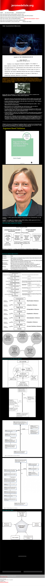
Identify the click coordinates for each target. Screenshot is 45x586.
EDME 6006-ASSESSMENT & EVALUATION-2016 (9, 21)
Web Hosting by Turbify (3, 576)
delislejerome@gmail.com (4, 582)
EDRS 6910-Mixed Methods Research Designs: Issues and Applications (16, 15)
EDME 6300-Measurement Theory (31, 18)
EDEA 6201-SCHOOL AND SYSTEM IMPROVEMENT (10, 18)
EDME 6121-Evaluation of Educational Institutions (12, 17)
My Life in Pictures (9, 12)
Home (1, 12)
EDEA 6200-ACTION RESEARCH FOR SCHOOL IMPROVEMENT (12, 20)
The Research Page (20, 12)
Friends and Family (27, 21)
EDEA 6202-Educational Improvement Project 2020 (12, 14)
